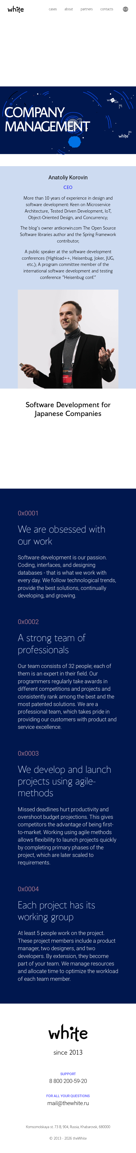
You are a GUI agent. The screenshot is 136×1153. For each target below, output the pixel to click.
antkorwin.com (68, 228)
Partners (87, 9)
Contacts (106, 9)
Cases (53, 9)
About (69, 9)
